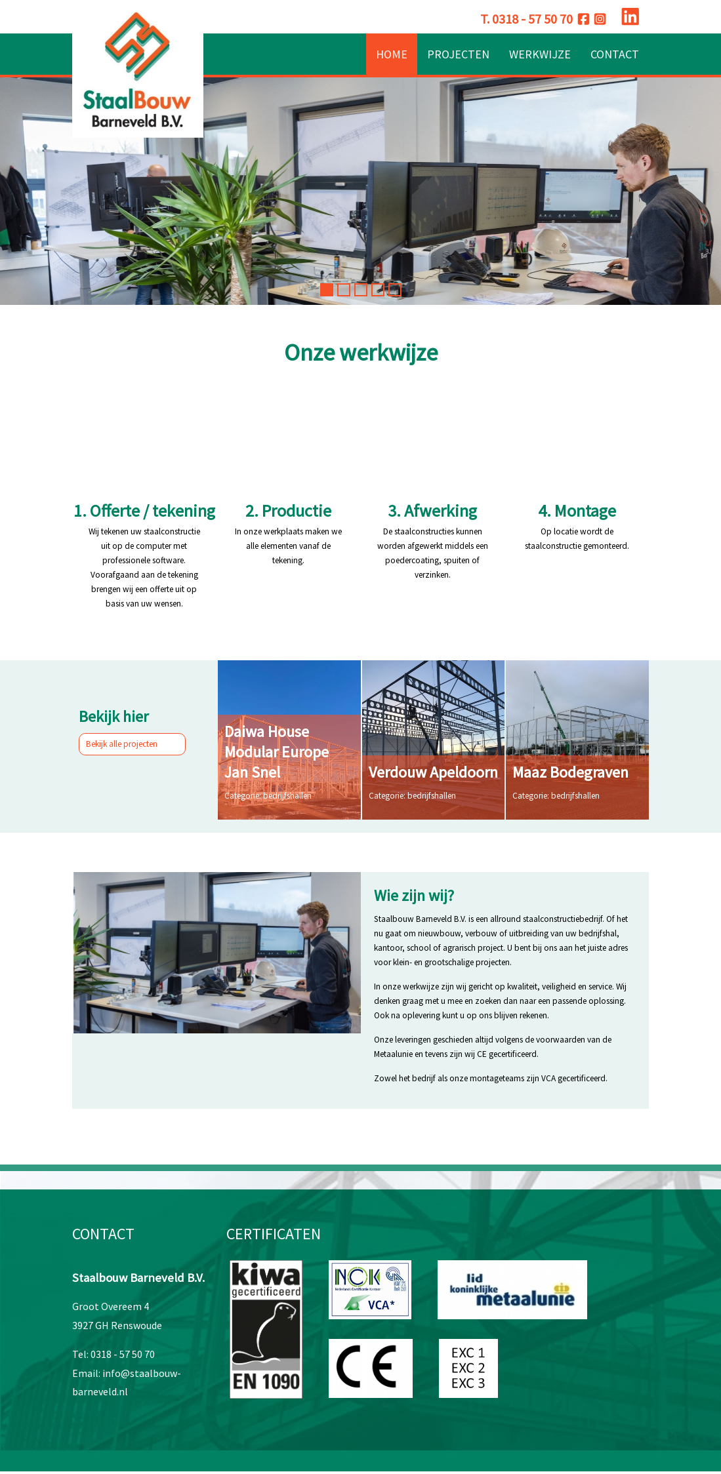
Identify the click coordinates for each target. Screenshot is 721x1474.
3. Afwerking (432, 510)
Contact (614, 54)
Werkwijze (540, 54)
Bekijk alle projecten (132, 743)
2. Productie (288, 510)
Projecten (458, 54)
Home (391, 54)
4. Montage (577, 510)
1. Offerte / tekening (144, 510)
